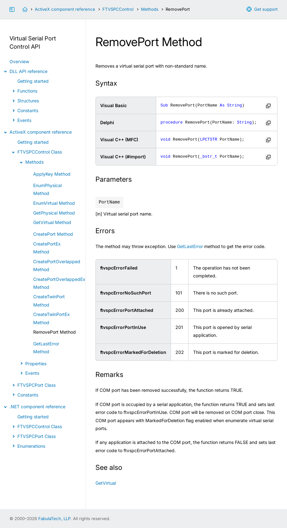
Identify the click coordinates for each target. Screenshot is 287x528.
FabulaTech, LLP (54, 518)
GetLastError (190, 246)
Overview (19, 61)
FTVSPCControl (117, 9)
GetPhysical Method (54, 212)
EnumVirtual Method (54, 203)
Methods (149, 9)
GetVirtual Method (52, 222)
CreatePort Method (53, 234)
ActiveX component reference (65, 9)
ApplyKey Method (51, 174)
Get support (266, 9)
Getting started (33, 81)
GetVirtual (105, 483)
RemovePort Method (54, 332)
